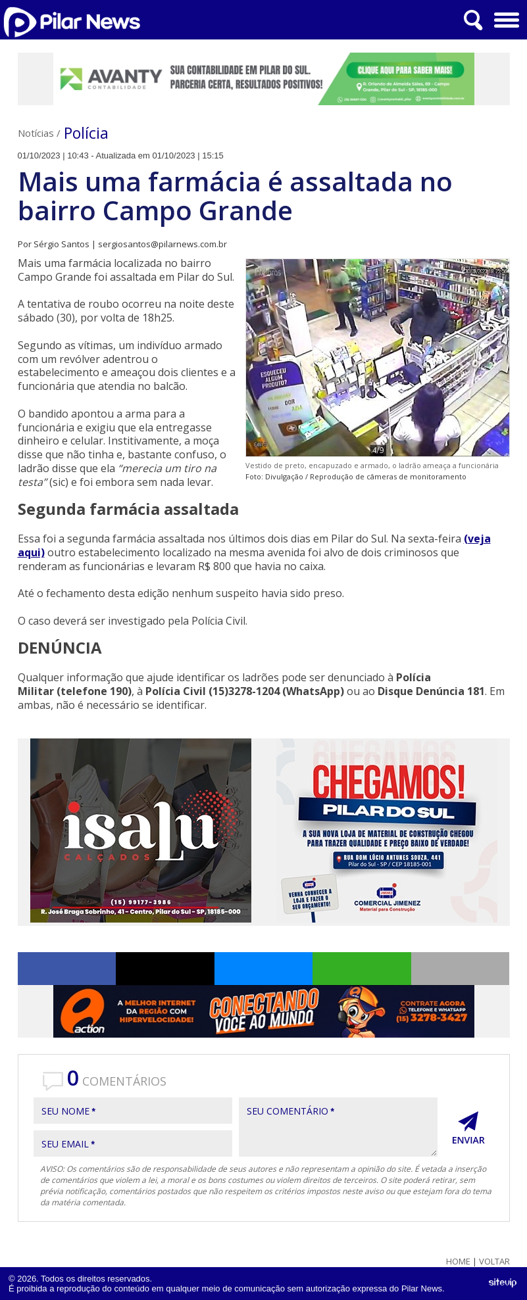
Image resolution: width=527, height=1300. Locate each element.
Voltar (494, 1261)
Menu (505, 15)
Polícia (86, 132)
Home (458, 1261)
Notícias (36, 132)
